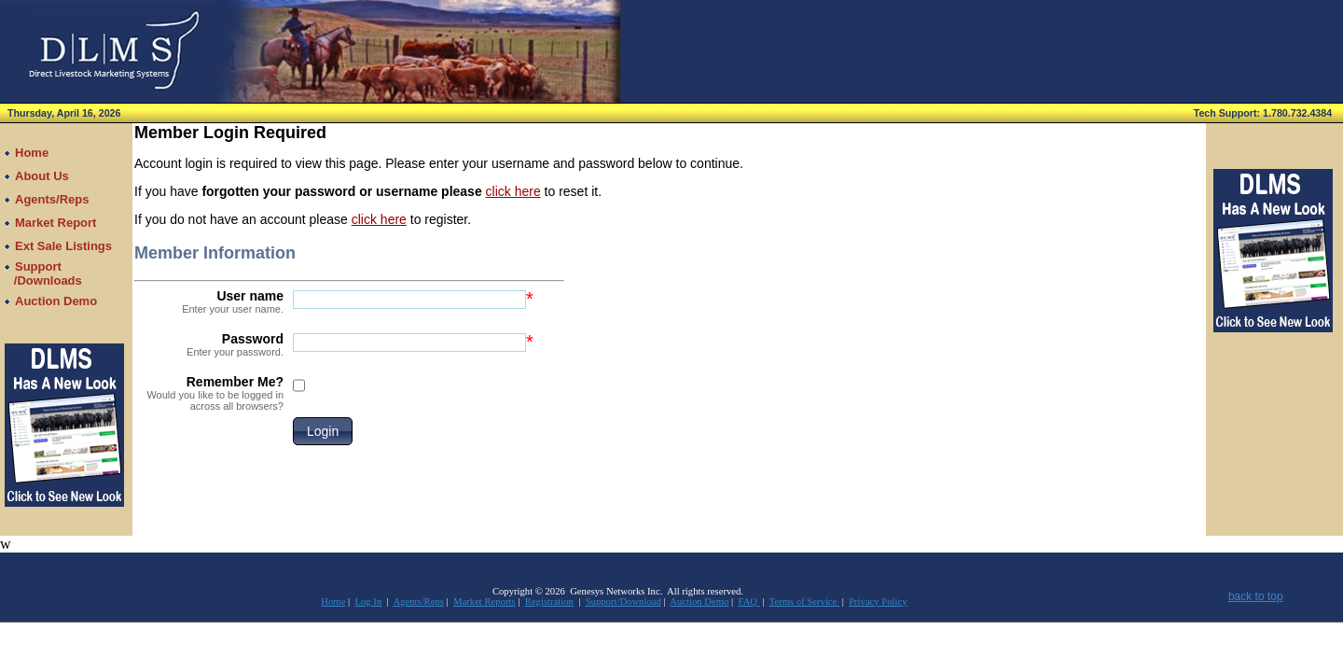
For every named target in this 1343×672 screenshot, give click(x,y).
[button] (323, 431)
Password (209, 344)
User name (209, 301)
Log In (368, 601)
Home (333, 601)
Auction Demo (699, 601)
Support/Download (623, 601)
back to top (1255, 596)
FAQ (749, 601)
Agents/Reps (418, 601)
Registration (549, 601)
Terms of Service (804, 601)
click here (513, 191)
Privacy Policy (878, 601)
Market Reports (484, 601)
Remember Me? (209, 393)
